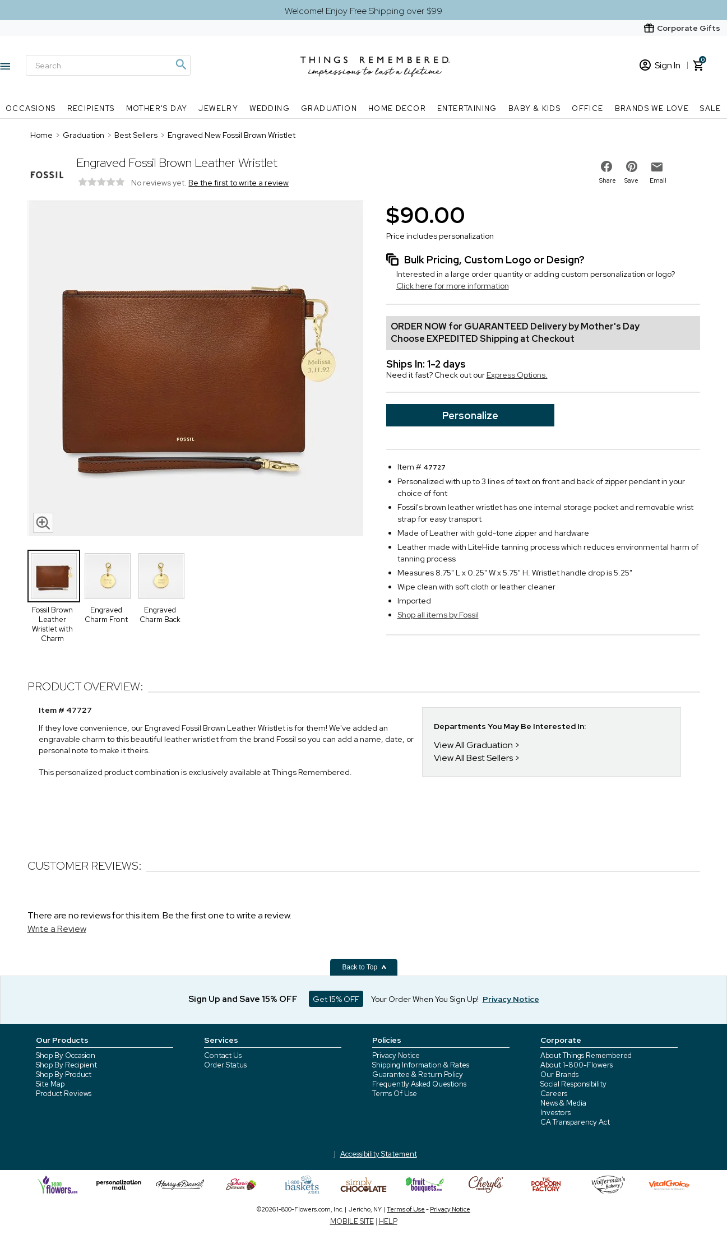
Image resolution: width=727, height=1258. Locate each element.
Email (658, 180)
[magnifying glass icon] (43, 523)
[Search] (108, 65)
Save (631, 180)
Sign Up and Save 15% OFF (243, 999)
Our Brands (559, 1074)
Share (607, 180)
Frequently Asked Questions (419, 1084)
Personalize (470, 415)
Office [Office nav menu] (587, 108)
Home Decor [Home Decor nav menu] (397, 108)
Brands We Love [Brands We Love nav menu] (652, 108)
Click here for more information (452, 286)
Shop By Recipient (66, 1065)
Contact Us (223, 1055)
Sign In (660, 65)
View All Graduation (473, 745)
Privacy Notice (396, 1055)
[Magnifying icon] (180, 64)
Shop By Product (63, 1074)
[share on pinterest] (631, 166)
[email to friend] (657, 167)
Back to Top (364, 967)
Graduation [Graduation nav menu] (329, 108)
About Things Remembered (586, 1055)
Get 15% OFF (336, 999)
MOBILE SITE (352, 1221)
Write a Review (56, 929)
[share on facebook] (606, 166)
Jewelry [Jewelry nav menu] (218, 108)
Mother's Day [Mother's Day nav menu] (157, 108)
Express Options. (517, 375)
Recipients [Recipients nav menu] (91, 108)
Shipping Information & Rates (420, 1065)
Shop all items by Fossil (438, 615)
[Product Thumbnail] (53, 576)
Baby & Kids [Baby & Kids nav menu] (534, 108)
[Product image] (195, 369)
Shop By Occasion (65, 1055)
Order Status (225, 1065)
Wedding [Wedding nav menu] (269, 108)
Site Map (50, 1084)
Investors (555, 1112)
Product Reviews (63, 1093)
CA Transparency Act (575, 1122)
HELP (388, 1221)
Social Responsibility (573, 1084)
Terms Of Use (394, 1093)
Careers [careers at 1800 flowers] (553, 1093)
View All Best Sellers (473, 758)
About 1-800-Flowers (576, 1065)
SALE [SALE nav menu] (710, 108)
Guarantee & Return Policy (417, 1074)
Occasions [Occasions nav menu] (31, 108)
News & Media (563, 1103)
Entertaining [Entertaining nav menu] (467, 108)
